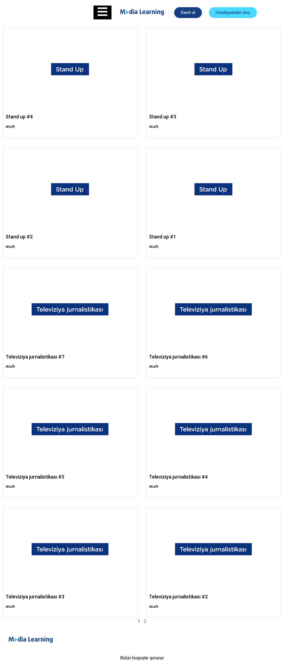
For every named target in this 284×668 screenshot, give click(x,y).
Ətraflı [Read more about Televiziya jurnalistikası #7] (10, 367)
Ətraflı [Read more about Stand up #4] (10, 127)
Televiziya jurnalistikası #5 (35, 477)
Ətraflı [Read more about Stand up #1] (153, 247)
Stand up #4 (19, 117)
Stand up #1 (162, 237)
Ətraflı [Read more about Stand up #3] (153, 127)
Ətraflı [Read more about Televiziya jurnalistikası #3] (10, 607)
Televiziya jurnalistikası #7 (35, 357)
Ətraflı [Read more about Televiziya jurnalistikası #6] (153, 367)
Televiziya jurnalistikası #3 (35, 597)
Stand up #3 (162, 117)
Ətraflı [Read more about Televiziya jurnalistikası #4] (153, 487)
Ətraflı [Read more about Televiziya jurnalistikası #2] (153, 607)
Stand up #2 (19, 237)
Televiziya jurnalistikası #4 (178, 477)
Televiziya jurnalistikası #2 (178, 597)
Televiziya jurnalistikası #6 (178, 357)
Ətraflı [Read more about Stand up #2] (10, 247)
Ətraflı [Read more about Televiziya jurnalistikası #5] (10, 487)
